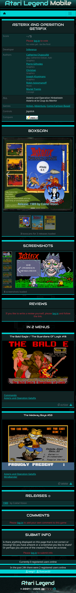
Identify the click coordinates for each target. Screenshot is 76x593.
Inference (31, 49)
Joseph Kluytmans (35, 76)
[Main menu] (70, 13)
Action (29, 106)
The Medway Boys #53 (38, 415)
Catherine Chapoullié (37, 54)
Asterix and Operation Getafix (20, 398)
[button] (8, 174)
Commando (10, 395)
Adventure (39, 106)
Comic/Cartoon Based (58, 106)
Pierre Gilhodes (34, 63)
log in (37, 40)
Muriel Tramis (33, 89)
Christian (31, 70)
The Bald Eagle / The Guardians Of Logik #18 (38, 336)
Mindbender (10, 476)
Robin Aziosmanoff (36, 82)
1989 (5, 503)
